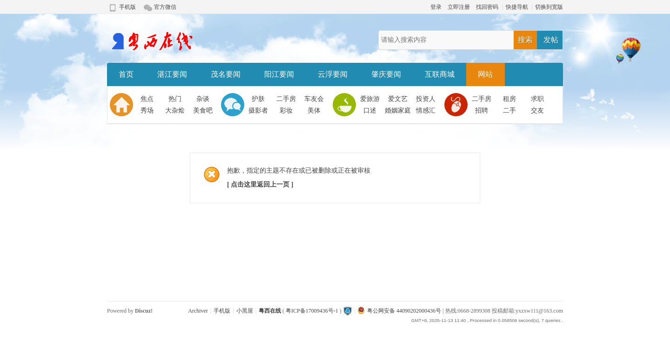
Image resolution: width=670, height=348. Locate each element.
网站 (485, 74)
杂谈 (202, 98)
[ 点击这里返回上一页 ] (260, 184)
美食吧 (203, 110)
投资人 (426, 98)
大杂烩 (175, 110)
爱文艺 (398, 98)
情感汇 (426, 110)
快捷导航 (517, 7)
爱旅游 (370, 98)
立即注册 (459, 7)
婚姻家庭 (398, 110)
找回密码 (487, 7)
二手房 (286, 98)
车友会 (314, 98)
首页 (126, 74)
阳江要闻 (279, 74)
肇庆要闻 (386, 74)
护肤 (258, 98)
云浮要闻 (333, 74)
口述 (369, 110)
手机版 (127, 7)
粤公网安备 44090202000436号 (399, 311)
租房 (509, 98)
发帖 (550, 40)
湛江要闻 (172, 74)
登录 (436, 7)
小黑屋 (244, 311)
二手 (509, 110)
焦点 (147, 98)
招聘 (481, 110)
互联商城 (440, 74)
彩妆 (286, 110)
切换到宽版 (549, 7)
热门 (174, 98)
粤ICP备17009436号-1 (312, 311)
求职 (537, 98)
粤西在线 (270, 311)
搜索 (525, 40)
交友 (537, 110)
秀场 (147, 110)
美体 (314, 110)
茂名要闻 (226, 74)
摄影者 (258, 110)
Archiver (198, 311)
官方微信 (165, 7)
